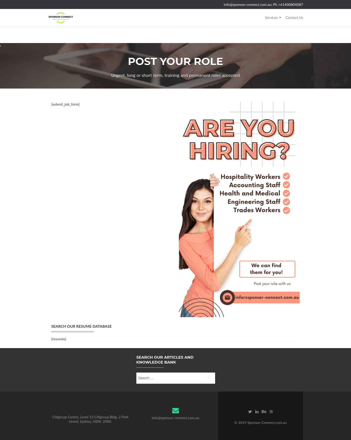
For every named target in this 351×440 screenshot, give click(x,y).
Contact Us (294, 17)
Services (271, 17)
